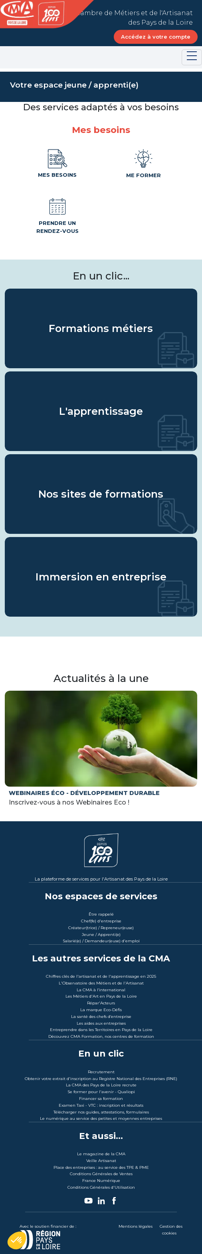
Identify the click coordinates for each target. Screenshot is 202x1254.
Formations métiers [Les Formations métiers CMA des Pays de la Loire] (101, 328)
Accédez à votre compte (155, 36)
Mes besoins (57, 162)
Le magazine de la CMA (101, 1153)
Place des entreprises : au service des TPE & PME (101, 1167)
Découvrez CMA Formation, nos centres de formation (101, 1036)
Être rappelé (101, 914)
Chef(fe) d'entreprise (101, 921)
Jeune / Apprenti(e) (101, 934)
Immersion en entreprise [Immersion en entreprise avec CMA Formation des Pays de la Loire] (101, 576)
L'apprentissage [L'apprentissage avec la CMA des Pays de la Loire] (101, 411)
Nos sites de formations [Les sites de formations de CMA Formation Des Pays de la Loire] (100, 494)
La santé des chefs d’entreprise (101, 1016)
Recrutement (101, 1071)
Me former (143, 162)
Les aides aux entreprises (101, 1023)
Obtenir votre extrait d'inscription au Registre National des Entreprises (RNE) (101, 1078)
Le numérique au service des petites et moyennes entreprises (101, 1118)
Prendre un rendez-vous (57, 214)
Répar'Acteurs (101, 1003)
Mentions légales (135, 1226)
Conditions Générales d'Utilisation (101, 1187)
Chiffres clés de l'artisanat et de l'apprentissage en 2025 (101, 976)
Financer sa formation (101, 1098)
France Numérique (101, 1180)
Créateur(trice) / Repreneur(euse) (101, 927)
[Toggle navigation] (192, 57)
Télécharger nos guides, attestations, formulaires (101, 1112)
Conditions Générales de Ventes (101, 1173)
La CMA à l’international (101, 989)
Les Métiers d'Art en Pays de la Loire (101, 996)
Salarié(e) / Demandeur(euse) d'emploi (101, 940)
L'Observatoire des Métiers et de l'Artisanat (101, 983)
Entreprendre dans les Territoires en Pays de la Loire (101, 1029)
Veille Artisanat (101, 1160)
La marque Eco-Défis (101, 1009)
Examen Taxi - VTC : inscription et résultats (101, 1105)
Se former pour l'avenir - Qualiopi (101, 1091)
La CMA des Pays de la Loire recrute (101, 1085)
